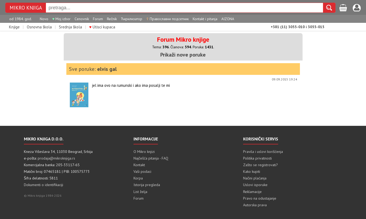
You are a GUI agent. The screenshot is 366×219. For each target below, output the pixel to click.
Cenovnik (82, 19)
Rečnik (112, 19)
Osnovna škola (39, 27)
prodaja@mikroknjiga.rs (56, 158)
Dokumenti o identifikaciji (43, 184)
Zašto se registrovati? (260, 164)
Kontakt (139, 164)
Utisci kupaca (102, 27)
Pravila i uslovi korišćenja (263, 151)
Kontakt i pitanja (205, 19)
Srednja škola (70, 27)
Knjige (14, 27)
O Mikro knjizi (144, 151)
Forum (98, 19)
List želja (140, 191)
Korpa (138, 178)
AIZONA (227, 19)
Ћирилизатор (131, 19)
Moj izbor (61, 19)
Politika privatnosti (257, 158)
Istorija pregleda (147, 184)
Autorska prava (255, 205)
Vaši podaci (142, 171)
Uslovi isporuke (255, 184)
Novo (44, 19)
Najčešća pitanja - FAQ (151, 158)
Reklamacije (252, 191)
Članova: (180, 47)
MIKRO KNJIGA (26, 8)
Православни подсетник (167, 19)
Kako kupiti (251, 171)
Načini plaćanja (254, 178)
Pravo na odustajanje (259, 198)
